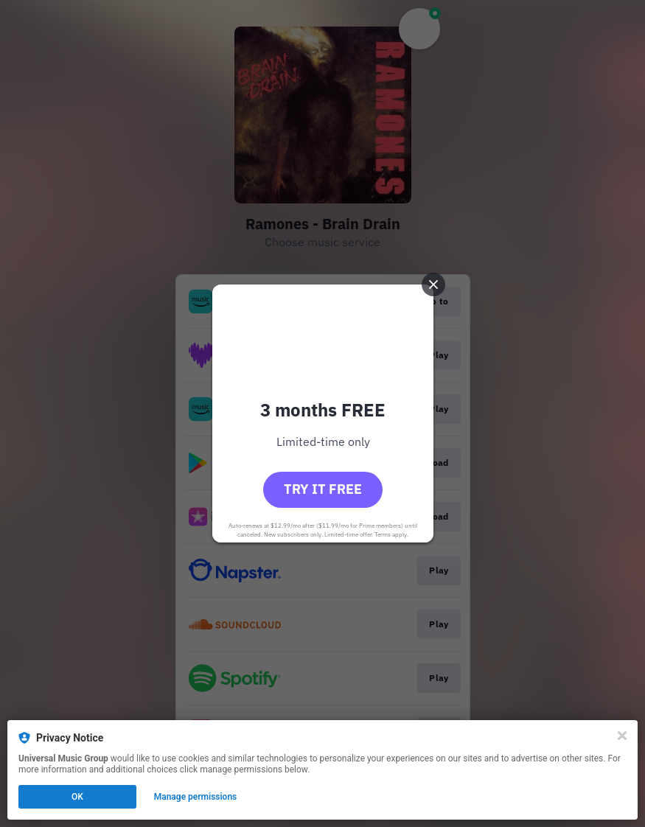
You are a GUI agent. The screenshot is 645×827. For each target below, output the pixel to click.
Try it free (323, 489)
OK (77, 797)
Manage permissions (195, 797)
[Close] (622, 735)
